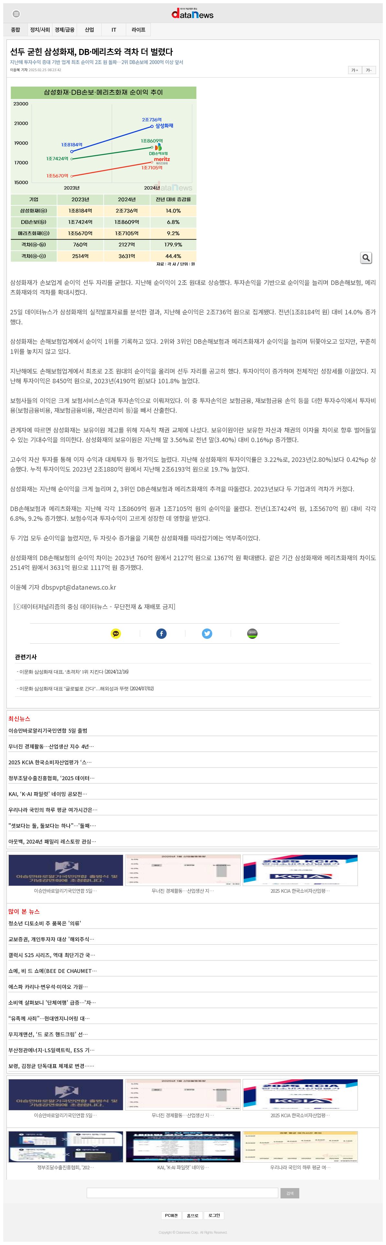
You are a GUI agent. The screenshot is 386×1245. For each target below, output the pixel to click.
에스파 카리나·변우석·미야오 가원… (48, 986)
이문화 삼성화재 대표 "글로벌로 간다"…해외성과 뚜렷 (73, 688)
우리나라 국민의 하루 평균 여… (300, 1167)
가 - (368, 70)
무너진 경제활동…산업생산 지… (183, 890)
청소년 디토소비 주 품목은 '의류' (44, 923)
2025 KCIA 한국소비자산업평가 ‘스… (50, 762)
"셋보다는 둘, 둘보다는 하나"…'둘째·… (52, 825)
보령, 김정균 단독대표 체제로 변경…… (51, 1066)
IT (114, 29)
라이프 (138, 29)
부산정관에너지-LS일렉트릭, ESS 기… (51, 1050)
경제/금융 (64, 29)
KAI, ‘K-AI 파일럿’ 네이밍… (183, 1167)
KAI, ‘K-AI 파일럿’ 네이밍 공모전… (47, 794)
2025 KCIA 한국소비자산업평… (300, 890)
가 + (354, 70)
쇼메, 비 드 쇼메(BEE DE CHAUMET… (52, 971)
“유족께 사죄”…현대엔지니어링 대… (49, 1018)
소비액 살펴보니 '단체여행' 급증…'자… (52, 1002)
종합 (15, 29)
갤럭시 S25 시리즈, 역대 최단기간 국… (51, 955)
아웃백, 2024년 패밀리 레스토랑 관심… (52, 841)
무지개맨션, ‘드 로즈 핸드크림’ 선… (48, 1034)
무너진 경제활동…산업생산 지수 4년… (51, 746)
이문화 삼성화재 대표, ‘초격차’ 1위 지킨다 (61, 671)
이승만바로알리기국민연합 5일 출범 (47, 730)
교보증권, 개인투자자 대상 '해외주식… (51, 939)
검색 (289, 1193)
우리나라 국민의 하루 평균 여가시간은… (52, 810)
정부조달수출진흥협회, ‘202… (65, 1167)
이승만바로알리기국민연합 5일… (65, 890)
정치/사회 (40, 29)
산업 (89, 29)
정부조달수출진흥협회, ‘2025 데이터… (51, 778)
